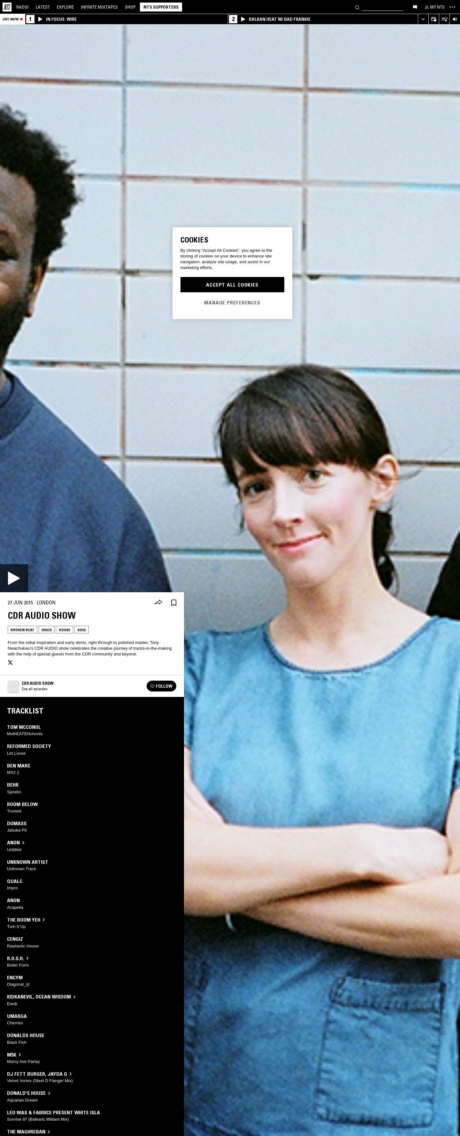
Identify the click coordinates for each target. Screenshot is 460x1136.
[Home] (7, 7)
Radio (22, 7)
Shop (130, 7)
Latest (43, 7)
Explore (65, 7)
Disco (47, 629)
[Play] (14, 578)
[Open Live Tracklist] (444, 19)
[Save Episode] (173, 602)
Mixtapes (99, 7)
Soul (81, 629)
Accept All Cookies (232, 284)
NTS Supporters (161, 7)
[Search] (357, 7)
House (64, 629)
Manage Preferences (232, 302)
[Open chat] (415, 7)
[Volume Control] (454, 19)
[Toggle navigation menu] (452, 7)
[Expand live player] (423, 19)
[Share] (158, 602)
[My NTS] (434, 7)
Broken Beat (22, 629)
